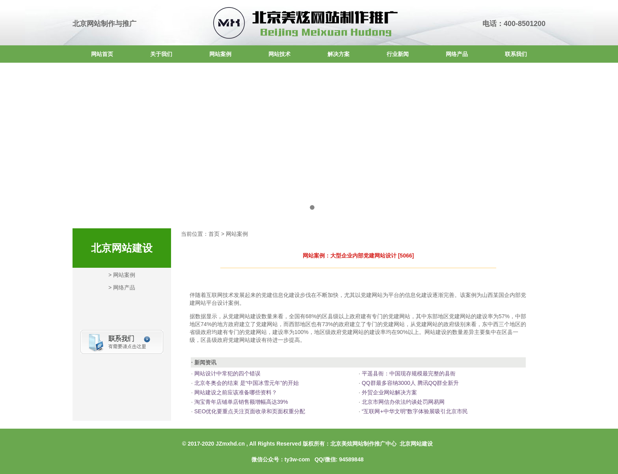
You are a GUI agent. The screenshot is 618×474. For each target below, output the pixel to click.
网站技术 (279, 54)
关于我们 (161, 54)
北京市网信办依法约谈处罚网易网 (402, 402)
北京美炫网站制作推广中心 (363, 443)
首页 (214, 234)
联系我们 (516, 54)
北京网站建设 (416, 443)
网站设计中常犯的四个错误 (227, 373)
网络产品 (457, 54)
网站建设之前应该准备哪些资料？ (235, 392)
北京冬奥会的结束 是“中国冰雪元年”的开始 (246, 383)
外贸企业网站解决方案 (388, 392)
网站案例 (220, 54)
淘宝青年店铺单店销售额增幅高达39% (240, 402)
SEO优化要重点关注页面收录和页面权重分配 (249, 411)
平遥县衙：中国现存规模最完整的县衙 (408, 373)
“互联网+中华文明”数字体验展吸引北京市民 (414, 411)
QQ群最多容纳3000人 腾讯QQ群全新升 (409, 383)
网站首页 (102, 54)
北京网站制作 (94, 24)
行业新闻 (398, 54)
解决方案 (339, 54)
